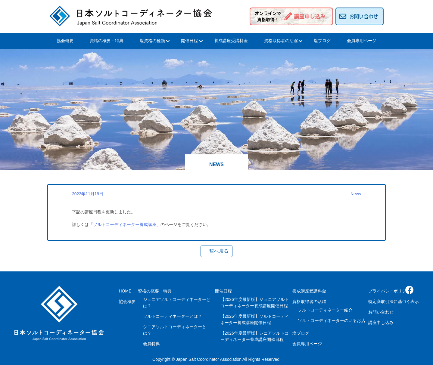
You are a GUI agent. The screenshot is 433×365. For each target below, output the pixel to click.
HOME (125, 291)
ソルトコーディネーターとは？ (172, 316)
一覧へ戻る (216, 251)
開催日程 (189, 40)
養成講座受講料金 (231, 40)
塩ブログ (322, 40)
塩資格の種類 (152, 40)
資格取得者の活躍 (281, 40)
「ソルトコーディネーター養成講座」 (124, 224)
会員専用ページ (361, 40)
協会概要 (65, 40)
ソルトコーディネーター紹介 (325, 310)
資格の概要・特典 (106, 40)
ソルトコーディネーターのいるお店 (331, 320)
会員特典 (151, 343)
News (355, 193)
